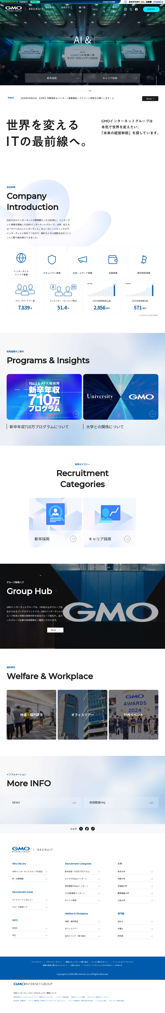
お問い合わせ (75, 965)
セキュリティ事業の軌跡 (116, 1000)
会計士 (135, 921)
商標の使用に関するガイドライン (55, 965)
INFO (95, 9)
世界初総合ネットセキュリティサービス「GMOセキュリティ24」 (33, 997)
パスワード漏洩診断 (62, 997)
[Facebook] (136, 9)
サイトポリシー (37, 962)
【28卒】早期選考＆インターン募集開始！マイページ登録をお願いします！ (76, 98)
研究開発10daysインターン (82, 886)
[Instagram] (125, 9)
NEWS (29, 928)
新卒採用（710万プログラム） (82, 871)
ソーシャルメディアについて (123, 962)
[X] (131, 9)
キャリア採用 (82, 900)
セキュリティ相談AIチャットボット (98, 997)
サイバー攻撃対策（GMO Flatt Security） (81, 1000)
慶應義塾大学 (135, 893)
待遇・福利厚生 (82, 921)
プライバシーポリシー (54, 962)
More (150, 98)
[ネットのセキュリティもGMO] (21, 2)
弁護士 (135, 928)
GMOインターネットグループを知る (29, 871)
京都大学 (135, 878)
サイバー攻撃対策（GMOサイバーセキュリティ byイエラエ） (47, 1000)
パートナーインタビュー (29, 900)
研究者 (135, 936)
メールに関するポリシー (100, 962)
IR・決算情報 (29, 878)
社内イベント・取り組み (82, 936)
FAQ (29, 935)
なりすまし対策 (101, 1000)
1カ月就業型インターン (82, 893)
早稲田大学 (135, 886)
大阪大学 (135, 900)
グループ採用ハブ (29, 907)
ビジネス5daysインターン (82, 878)
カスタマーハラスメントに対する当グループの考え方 (102, 965)
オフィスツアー (82, 928)
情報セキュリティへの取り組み (77, 962)
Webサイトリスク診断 (78, 997)
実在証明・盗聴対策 (20, 1000)
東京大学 (135, 871)
